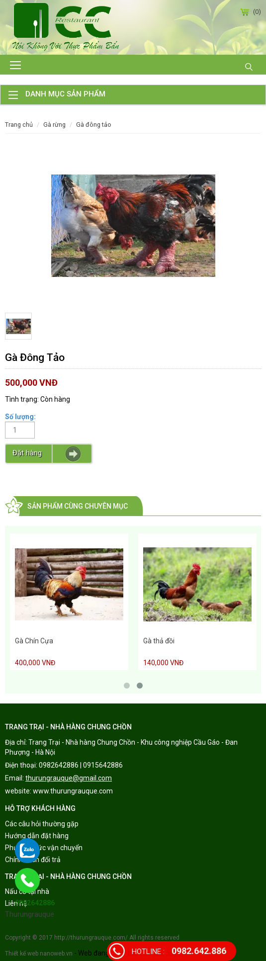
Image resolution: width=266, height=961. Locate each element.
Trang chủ (19, 124)
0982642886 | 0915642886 (81, 765)
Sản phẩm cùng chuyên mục (77, 506)
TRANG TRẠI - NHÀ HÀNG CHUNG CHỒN (68, 727)
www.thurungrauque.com (73, 791)
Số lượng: (20, 417)
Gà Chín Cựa (34, 641)
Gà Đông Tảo (93, 124)
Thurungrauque (29, 914)
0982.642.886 (179, 951)
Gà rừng (54, 124)
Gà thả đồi (159, 641)
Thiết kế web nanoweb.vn (39, 953)
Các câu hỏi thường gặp (42, 824)
